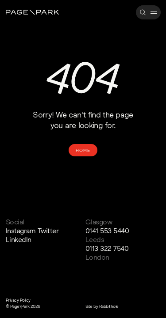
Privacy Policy (18, 300)
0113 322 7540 (107, 248)
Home (83, 150)
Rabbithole (109, 306)
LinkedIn (18, 239)
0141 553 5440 (107, 230)
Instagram (21, 230)
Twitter (48, 230)
